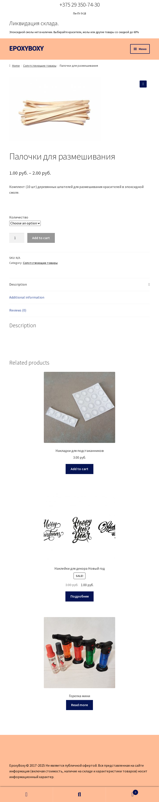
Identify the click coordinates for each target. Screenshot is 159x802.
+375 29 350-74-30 (79, 4)
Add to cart (41, 238)
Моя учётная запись (26, 794)
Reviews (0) (17, 310)
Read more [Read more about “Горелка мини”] (79, 705)
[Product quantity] (16, 238)
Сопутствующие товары (39, 66)
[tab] (79, 284)
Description (18, 284)
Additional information (26, 297)
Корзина (122, 791)
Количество (18, 217)
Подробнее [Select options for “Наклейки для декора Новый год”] (79, 596)
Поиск (79, 794)
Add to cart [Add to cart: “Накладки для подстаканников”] (79, 469)
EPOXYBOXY (26, 48)
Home (16, 66)
